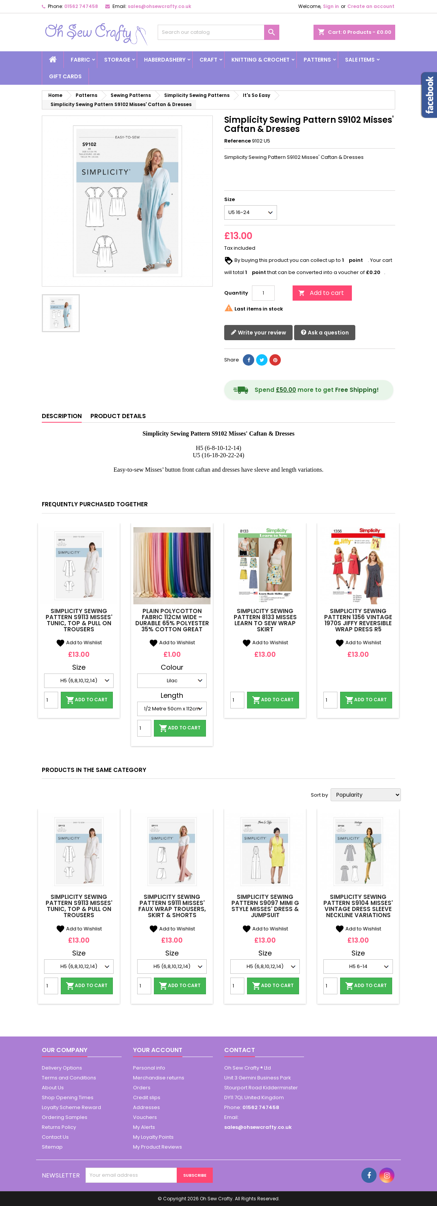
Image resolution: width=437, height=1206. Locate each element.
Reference (237, 141)
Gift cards (65, 76)
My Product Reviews (157, 1147)
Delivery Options (62, 1067)
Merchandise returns (158, 1077)
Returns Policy (59, 1127)
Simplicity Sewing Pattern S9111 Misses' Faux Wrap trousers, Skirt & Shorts (172, 906)
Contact (239, 1050)
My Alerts (144, 1127)
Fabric (80, 59)
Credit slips (146, 1097)
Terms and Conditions (69, 1077)
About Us (53, 1087)
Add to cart (321, 292)
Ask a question (325, 333)
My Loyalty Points (153, 1137)
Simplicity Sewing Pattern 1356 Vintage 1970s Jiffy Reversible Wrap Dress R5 (358, 620)
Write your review (258, 333)
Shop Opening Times (67, 1097)
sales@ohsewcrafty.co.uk (159, 6)
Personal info (149, 1067)
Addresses (146, 1107)
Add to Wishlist (79, 642)
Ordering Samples (64, 1117)
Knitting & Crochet (260, 59)
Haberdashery (164, 59)
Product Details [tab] (118, 416)
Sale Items (360, 59)
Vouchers (145, 1117)
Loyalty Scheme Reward (71, 1107)
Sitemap (52, 1147)
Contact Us (55, 1137)
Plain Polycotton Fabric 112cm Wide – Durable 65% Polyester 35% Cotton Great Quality (172, 623)
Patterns (317, 59)
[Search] (218, 32)
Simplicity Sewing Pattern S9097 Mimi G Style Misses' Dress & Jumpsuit (265, 906)
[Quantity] (263, 293)
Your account (157, 1050)
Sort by (319, 795)
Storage (117, 59)
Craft (208, 59)
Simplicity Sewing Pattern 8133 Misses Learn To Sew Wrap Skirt (265, 620)
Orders (141, 1087)
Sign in (331, 6)
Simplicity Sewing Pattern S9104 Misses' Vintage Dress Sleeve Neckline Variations (358, 906)
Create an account (370, 6)
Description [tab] (62, 416)
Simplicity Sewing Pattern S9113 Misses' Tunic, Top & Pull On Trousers (79, 620)
